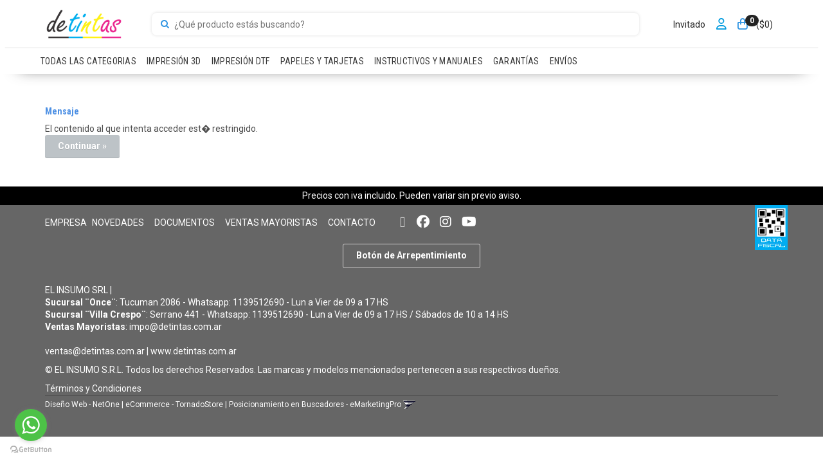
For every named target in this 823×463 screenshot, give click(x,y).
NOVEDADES (118, 222)
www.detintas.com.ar (193, 351)
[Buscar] (165, 24)
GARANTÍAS (516, 61)
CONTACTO (351, 222)
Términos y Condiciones (93, 388)
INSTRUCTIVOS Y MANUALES (428, 61)
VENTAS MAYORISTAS (271, 222)
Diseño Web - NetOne (82, 404)
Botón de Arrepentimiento (411, 255)
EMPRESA (66, 222)
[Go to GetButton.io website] (30, 450)
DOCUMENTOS (184, 222)
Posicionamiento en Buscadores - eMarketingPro (315, 404)
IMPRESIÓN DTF (241, 61)
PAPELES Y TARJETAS (322, 61)
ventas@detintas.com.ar (95, 351)
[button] (402, 222)
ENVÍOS (564, 61)
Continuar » (82, 146)
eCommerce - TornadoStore (174, 404)
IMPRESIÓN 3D (174, 61)
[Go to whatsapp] (31, 425)
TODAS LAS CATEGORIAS (88, 61)
